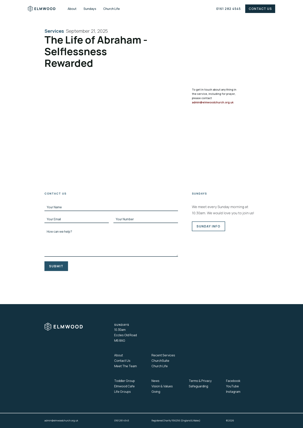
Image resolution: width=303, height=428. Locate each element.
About (72, 9)
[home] (44, 8)
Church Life (111, 9)
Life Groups (122, 391)
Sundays (89, 9)
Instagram (233, 391)
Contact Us (260, 9)
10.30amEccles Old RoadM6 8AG (125, 335)
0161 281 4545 (121, 420)
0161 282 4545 (228, 9)
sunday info (208, 226)
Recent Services (163, 355)
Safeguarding (198, 386)
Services (55, 31)
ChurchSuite (160, 361)
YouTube (232, 386)
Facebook (233, 381)
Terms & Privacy (200, 381)
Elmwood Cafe (124, 386)
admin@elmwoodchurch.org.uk (212, 102)
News (155, 381)
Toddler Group (124, 381)
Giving (156, 391)
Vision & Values (162, 386)
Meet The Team (125, 366)
